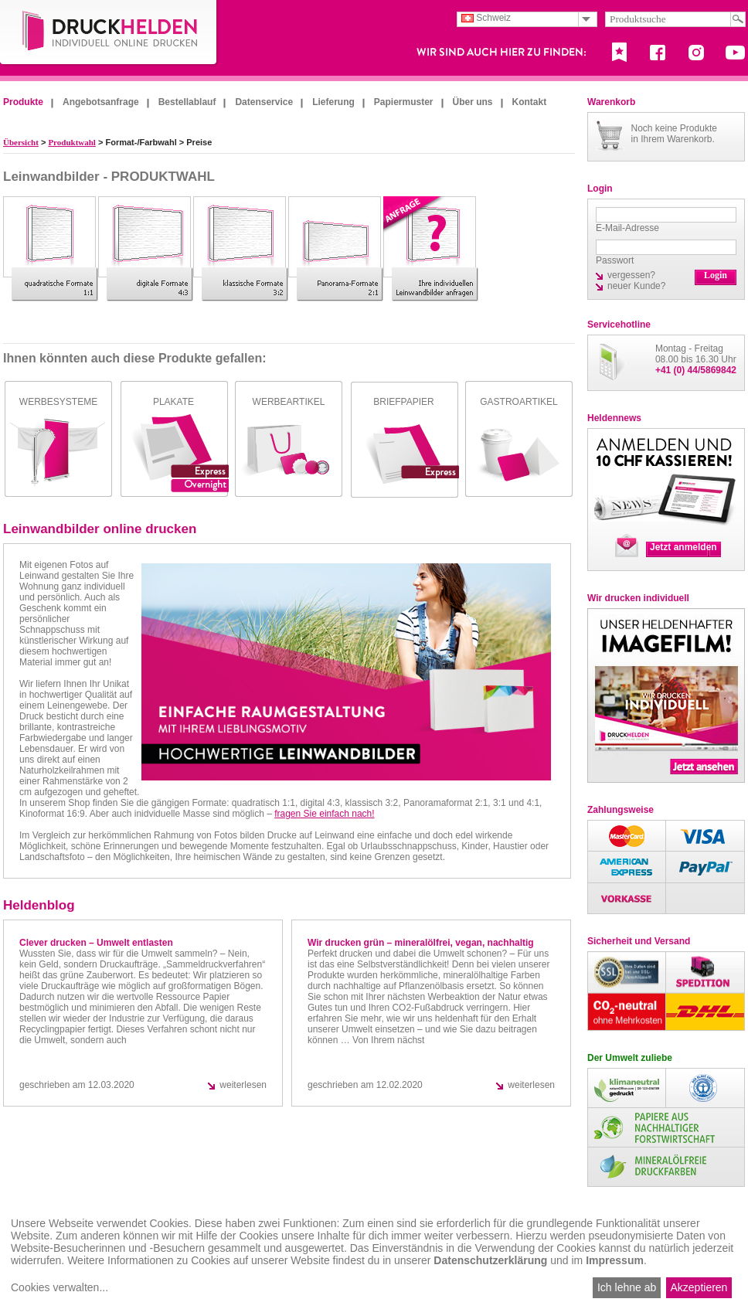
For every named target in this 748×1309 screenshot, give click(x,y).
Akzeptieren (698, 1287)
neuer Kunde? (636, 285)
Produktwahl (72, 142)
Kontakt (529, 102)
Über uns (473, 102)
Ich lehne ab (626, 1287)
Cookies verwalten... (59, 1287)
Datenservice (264, 102)
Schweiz (486, 17)
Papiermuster (404, 102)
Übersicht (21, 142)
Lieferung (333, 102)
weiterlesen (243, 1085)
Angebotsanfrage (101, 102)
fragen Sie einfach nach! (324, 813)
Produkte (23, 102)
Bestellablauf (187, 102)
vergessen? (631, 275)
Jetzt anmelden (683, 547)
